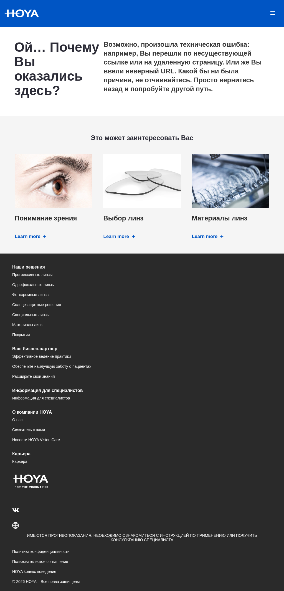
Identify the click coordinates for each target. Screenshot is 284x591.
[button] (142, 525)
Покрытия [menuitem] (21, 334)
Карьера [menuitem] (19, 461)
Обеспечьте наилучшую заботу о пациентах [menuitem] (51, 366)
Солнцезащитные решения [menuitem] (36, 304)
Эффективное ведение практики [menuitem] (41, 356)
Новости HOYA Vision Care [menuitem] (36, 440)
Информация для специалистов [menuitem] (41, 398)
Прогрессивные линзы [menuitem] (32, 274)
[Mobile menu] (273, 13)
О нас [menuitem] (17, 420)
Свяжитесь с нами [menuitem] (28, 430)
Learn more (27, 236)
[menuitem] (16, 509)
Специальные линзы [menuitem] (30, 314)
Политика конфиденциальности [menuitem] (41, 551)
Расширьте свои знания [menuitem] (33, 376)
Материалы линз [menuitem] (27, 324)
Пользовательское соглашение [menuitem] (40, 561)
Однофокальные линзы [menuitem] (33, 284)
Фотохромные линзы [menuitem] (30, 294)
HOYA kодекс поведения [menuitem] (34, 571)
